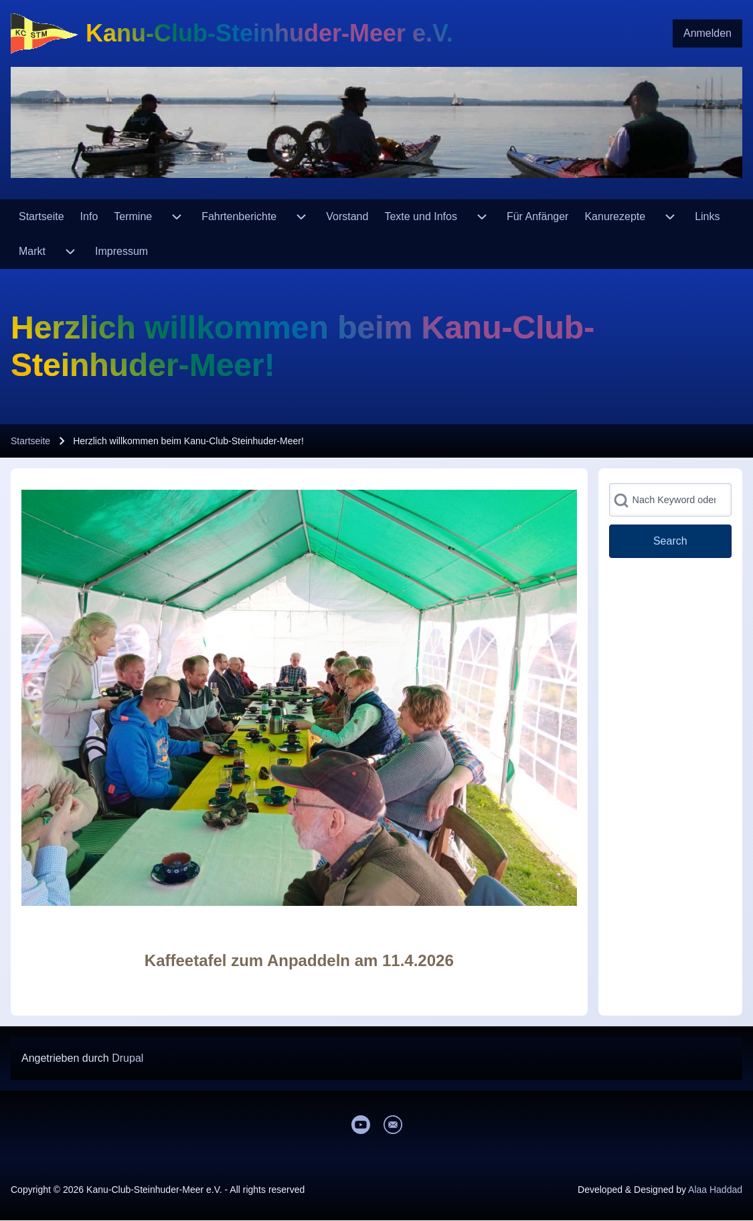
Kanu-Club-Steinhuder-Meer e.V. (269, 33)
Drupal (127, 1058)
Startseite (30, 441)
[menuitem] (707, 33)
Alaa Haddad (715, 1189)
